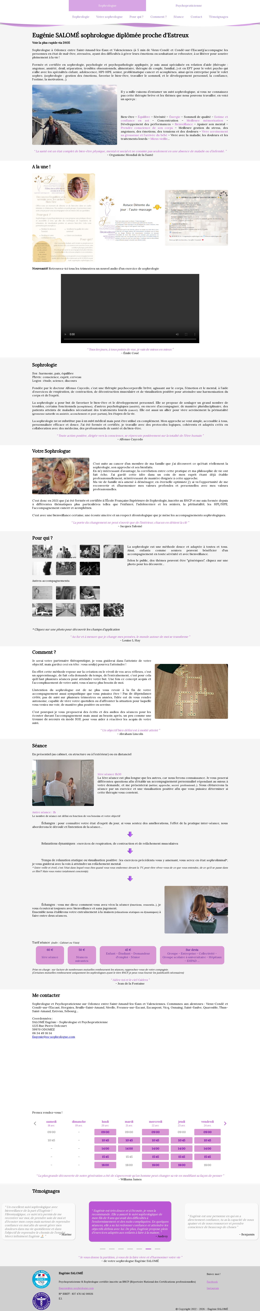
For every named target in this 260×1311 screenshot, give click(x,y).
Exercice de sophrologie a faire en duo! (130, 308)
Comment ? (158, 16)
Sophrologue (107, 5)
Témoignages (218, 16)
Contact (196, 16)
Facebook (212, 1281)
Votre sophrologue (109, 16)
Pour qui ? (136, 16)
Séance (179, 16)
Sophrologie (80, 16)
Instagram (213, 1288)
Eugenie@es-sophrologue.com (53, 1037)
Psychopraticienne (189, 5)
